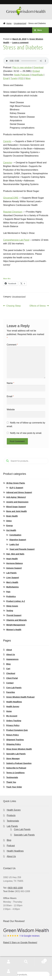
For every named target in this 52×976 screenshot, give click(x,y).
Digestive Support (17, 540)
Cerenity (7, 141)
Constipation (15, 535)
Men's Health (12, 582)
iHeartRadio (37, 75)
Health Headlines (14, 702)
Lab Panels (11, 573)
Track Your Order (14, 787)
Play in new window (22, 67)
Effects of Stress (38, 306)
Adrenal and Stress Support (19, 492)
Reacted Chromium (12, 212)
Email (6, 78)
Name (10, 383)
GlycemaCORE (10, 198)
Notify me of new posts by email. (26, 433)
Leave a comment (20, 42)
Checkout (10, 673)
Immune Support (14, 568)
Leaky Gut (14, 544)
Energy (9, 525)
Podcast (11, 845)
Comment (12, 344)
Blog (8, 664)
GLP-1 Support (16, 488)
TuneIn (13, 78)
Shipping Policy (13, 744)
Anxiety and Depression (17, 502)
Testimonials (12, 777)
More (28, 78)
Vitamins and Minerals (16, 620)
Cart (8, 668)
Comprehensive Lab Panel (16, 240)
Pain (8, 592)
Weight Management (15, 625)
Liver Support (12, 577)
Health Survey (12, 706)
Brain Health (12, 516)
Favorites (10, 692)
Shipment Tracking (15, 740)
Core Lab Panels (13, 688)
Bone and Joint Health (16, 511)
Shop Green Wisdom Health (19, 749)
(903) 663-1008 (15, 888)
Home (9, 23)
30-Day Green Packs (15, 483)
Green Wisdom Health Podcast (20, 697)
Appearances (12, 659)
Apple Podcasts (22, 75)
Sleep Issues (12, 606)
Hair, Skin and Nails (15, 554)
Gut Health (11, 530)
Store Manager (13, 758)
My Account (11, 716)
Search (26, 961)
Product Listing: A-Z (15, 601)
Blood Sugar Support (16, 507)
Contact (9, 683)
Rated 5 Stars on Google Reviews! (26, 936)
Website (11, 409)
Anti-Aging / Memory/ (16, 497)
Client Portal (12, 678)
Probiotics (11, 596)
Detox (9, 521)
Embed (36, 71)
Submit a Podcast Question (18, 763)
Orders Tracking (13, 721)
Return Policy (12, 735)
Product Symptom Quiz (17, 730)
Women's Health (13, 629)
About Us (10, 654)
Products (11, 815)
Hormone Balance (14, 563)
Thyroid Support (13, 615)
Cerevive (7, 162)
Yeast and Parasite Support (22, 549)
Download (38, 67)
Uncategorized (20, 23)
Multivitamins (12, 587)
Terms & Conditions (15, 773)
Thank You (11, 782)
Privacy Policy (12, 725)
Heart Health (12, 559)
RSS (21, 78)
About (9, 650)
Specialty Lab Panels (16, 754)
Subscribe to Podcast (16, 768)
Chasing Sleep (13, 306)
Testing (9, 610)
